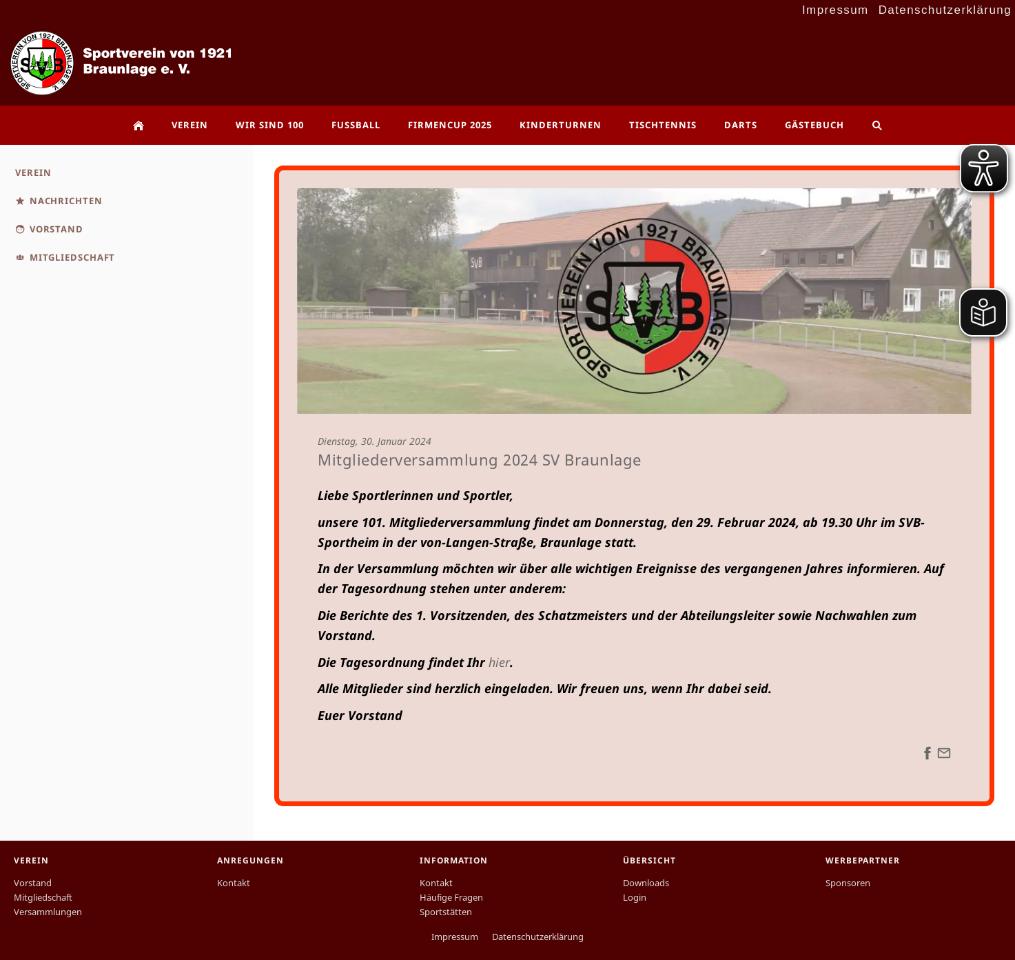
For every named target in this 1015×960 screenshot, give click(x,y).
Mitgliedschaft (43, 897)
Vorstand (33, 883)
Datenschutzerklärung (945, 10)
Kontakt (233, 883)
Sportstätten (446, 912)
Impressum (835, 10)
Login (634, 897)
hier (499, 662)
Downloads (646, 883)
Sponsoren (848, 883)
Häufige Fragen (451, 897)
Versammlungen (48, 912)
